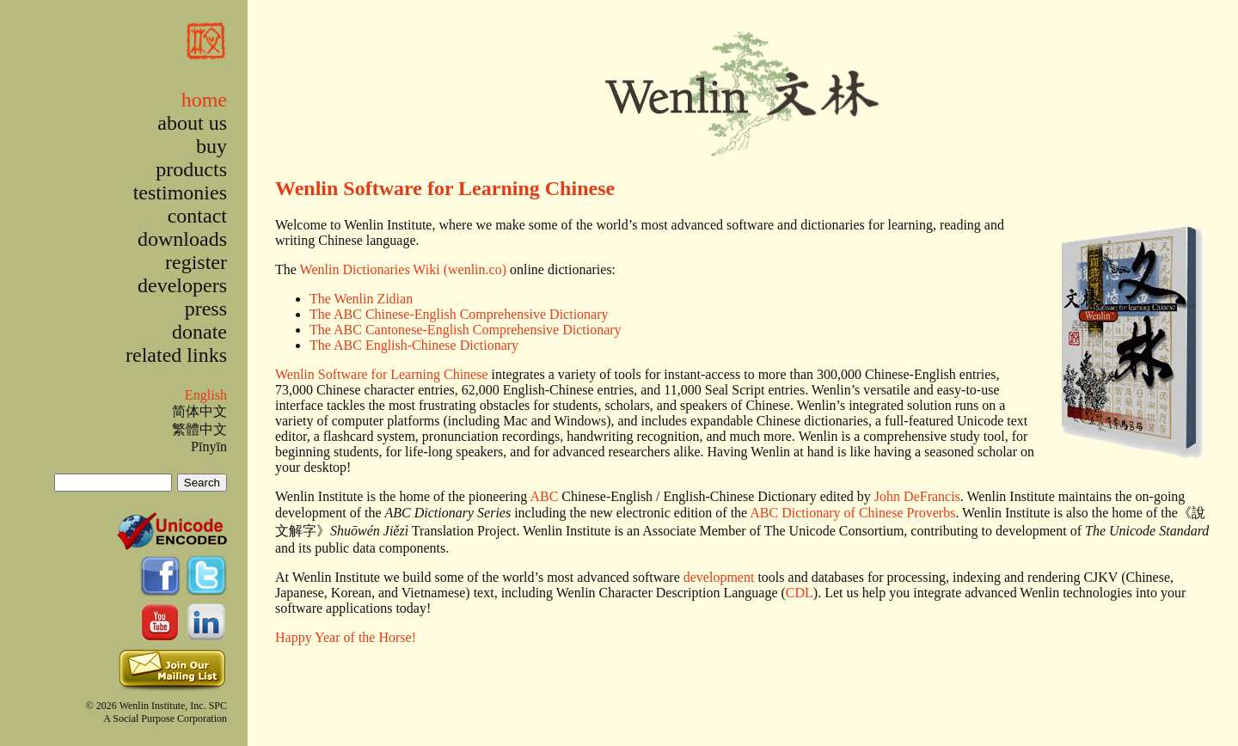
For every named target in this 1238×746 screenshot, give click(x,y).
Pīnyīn (209, 446)
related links (176, 355)
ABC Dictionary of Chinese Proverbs (852, 512)
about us (192, 123)
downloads (182, 239)
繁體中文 (199, 429)
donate (199, 332)
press (206, 308)
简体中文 (199, 411)
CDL (799, 592)
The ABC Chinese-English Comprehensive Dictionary (459, 314)
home (204, 100)
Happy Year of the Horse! (345, 637)
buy (211, 146)
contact (197, 216)
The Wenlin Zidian (361, 298)
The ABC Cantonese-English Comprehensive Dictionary (466, 329)
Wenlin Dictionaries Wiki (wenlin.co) (403, 269)
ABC (544, 496)
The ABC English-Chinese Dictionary (414, 345)
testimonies (180, 192)
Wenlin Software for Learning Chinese (445, 188)
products (191, 169)
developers (182, 285)
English (206, 395)
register (196, 262)
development (719, 577)
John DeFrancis (917, 496)
